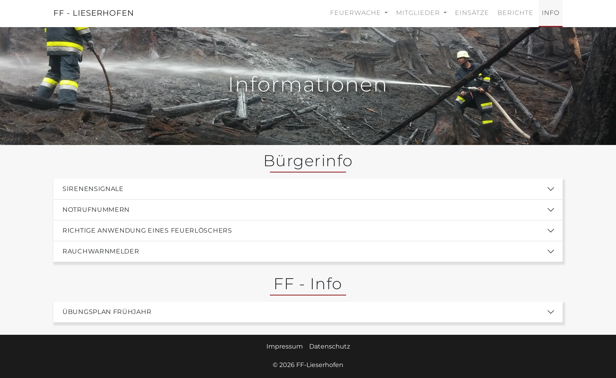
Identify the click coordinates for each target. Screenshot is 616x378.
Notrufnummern (96, 209)
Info (550, 13)
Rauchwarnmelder (100, 251)
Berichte (515, 13)
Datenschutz (329, 346)
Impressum (284, 346)
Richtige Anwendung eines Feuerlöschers (147, 230)
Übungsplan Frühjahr (106, 312)
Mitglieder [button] (419, 13)
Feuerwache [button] (356, 13)
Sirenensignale (93, 189)
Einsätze (472, 13)
